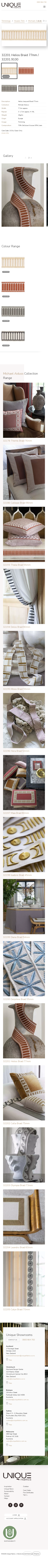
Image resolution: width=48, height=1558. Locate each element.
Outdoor (26, 1486)
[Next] (46, 21)
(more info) (5, 133)
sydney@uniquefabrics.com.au (17, 1420)
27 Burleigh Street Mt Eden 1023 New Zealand (12, 1349)
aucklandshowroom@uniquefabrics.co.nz (20, 1356)
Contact (6, 1496)
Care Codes (27, 1490)
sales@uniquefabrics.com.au (16, 1441)
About (6, 1494)
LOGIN (6, 1514)
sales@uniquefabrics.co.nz (15, 1379)
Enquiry (36, 1554)
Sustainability (9, 1491)
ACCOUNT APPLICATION (12, 1518)
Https (6, 1498)
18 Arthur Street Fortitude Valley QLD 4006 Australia (15, 1393)
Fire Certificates (28, 1493)
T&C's (25, 1495)
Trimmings (6, 21)
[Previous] (38, 21)
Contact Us (12, 1338)
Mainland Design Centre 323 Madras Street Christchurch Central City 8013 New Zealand (16, 1372)
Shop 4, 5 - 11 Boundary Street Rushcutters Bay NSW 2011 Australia (16, 1414)
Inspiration (8, 1486)
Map (9, 1359)
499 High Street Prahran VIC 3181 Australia (12, 1435)
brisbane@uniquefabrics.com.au (17, 1400)
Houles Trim (19, 21)
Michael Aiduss (35, 21)
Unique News (9, 1489)
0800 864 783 (41, 2)
